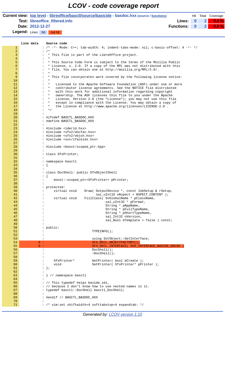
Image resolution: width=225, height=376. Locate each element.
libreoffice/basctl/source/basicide (80, 15)
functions (159, 16)
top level (38, 15)
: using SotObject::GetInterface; (76, 278)
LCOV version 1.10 (125, 367)
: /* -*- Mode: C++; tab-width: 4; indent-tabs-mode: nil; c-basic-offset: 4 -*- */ (99, 49)
